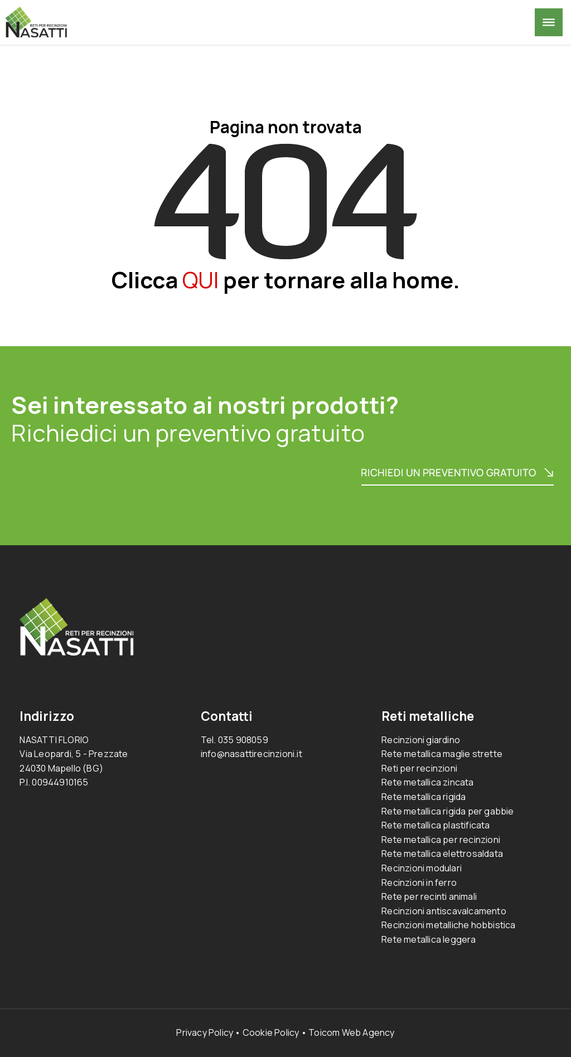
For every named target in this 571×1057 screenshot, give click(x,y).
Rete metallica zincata (427, 782)
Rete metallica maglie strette (441, 754)
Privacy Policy (204, 1032)
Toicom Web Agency (351, 1032)
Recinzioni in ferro (419, 882)
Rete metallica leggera (428, 939)
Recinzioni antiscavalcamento (443, 911)
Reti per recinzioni (419, 768)
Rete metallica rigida (423, 797)
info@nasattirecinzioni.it (251, 754)
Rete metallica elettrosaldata (442, 853)
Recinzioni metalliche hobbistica (448, 925)
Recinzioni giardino (420, 740)
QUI (200, 279)
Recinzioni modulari (421, 868)
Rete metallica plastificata (435, 825)
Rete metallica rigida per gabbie (447, 811)
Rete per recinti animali (429, 896)
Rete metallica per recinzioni (440, 839)
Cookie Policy (271, 1032)
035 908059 (243, 740)
